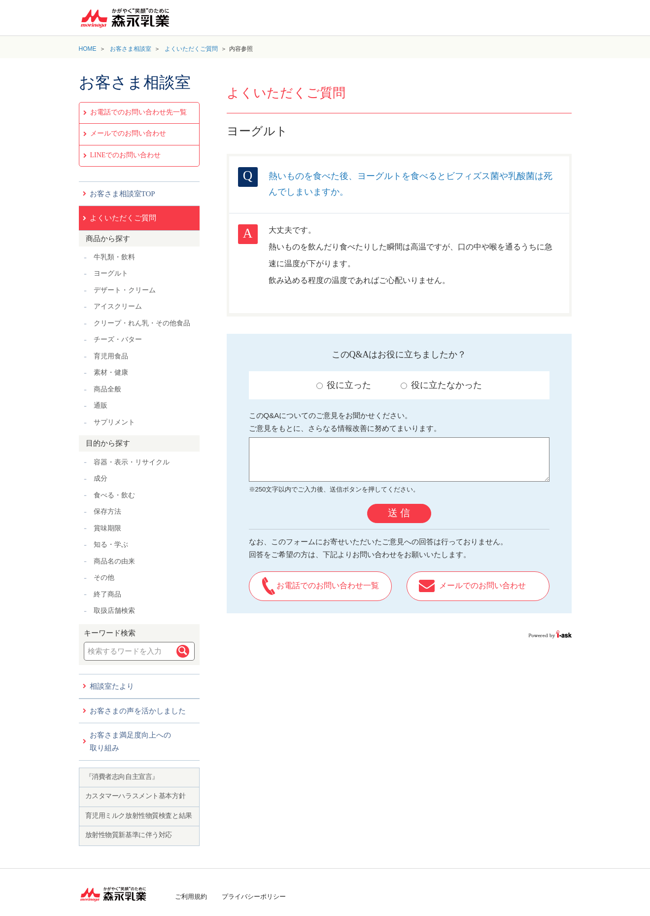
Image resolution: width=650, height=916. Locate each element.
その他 (104, 577)
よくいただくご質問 (191, 48)
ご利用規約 (191, 896)
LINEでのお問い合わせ (125, 155)
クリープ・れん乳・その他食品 (142, 323)
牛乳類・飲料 (114, 257)
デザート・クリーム (125, 290)
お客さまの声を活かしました (138, 711)
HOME (88, 48)
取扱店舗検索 (114, 610)
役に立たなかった (441, 385)
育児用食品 (111, 356)
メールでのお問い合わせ (128, 133)
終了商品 (107, 594)
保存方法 (107, 511)
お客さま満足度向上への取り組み (130, 741)
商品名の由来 (114, 561)
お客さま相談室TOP (122, 194)
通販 (100, 405)
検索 (182, 651)
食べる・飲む (114, 495)
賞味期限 (107, 528)
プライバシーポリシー (254, 896)
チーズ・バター (118, 339)
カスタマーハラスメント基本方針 (135, 796)
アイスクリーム (118, 306)
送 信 (399, 512)
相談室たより (112, 686)
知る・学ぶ (111, 544)
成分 (100, 478)
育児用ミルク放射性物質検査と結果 (138, 815)
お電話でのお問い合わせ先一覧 (138, 112)
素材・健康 (111, 372)
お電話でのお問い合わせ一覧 (327, 585)
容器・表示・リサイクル (132, 462)
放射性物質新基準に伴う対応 (128, 835)
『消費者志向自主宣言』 (122, 776)
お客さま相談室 (130, 48)
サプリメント (114, 422)
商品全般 (107, 389)
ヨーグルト (111, 273)
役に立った (343, 385)
